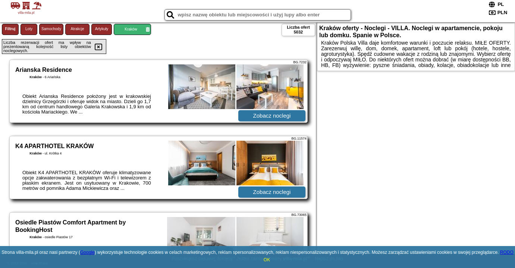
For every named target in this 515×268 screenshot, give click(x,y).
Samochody (51, 29)
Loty (28, 29)
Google (87, 252)
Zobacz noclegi (272, 115)
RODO (507, 252)
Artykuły (102, 29)
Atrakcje (77, 29)
